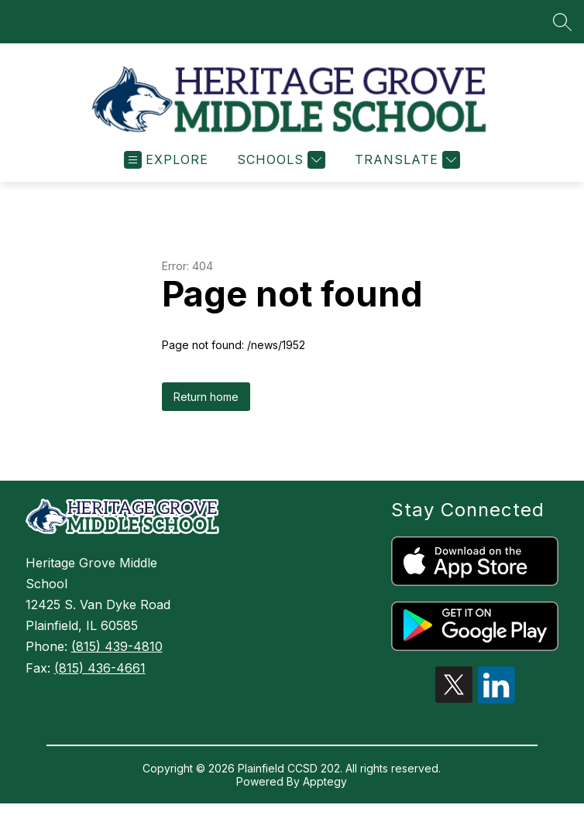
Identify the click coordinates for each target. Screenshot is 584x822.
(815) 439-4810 (117, 653)
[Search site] (562, 21)
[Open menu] (166, 166)
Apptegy (325, 788)
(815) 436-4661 (100, 675)
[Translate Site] (405, 166)
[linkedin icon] (496, 706)
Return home (206, 403)
